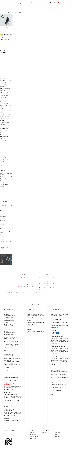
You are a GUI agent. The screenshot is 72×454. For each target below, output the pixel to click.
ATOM (45, 432)
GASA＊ (1, 65)
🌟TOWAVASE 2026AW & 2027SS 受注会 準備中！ (6, 35)
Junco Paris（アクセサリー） (5, 76)
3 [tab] (7, 27)
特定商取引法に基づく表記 (34, 436)
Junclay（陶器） (2, 74)
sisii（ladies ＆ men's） (4, 128)
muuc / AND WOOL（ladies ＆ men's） (5, 93)
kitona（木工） (2, 78)
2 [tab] (6, 27)
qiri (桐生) (1, 112)
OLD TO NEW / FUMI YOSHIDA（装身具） (6, 106)
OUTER (1, 176)
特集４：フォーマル (3, 228)
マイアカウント (58, 430)
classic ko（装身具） (3, 50)
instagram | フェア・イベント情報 (6, 244)
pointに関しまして (3, 218)
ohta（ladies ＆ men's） (4, 101)
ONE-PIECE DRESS (3, 178)
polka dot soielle (3, 108)
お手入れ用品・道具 (3, 205)
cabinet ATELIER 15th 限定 (4, 201)
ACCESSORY (2, 186)
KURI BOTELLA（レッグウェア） (5, 80)
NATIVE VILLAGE (3, 97)
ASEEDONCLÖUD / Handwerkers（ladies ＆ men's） (5, 40)
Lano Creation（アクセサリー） (5, 82)
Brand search (31, 3)
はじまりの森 (2, 153)
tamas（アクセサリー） (4, 138)
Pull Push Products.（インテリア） (6, 110)
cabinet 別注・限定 (4, 159)
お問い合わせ (2, 239)
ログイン (56, 434)
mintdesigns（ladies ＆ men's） (5, 88)
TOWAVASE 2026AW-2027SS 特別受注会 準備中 (6, 174)
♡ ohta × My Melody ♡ (4, 103)
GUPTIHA (1, 66)
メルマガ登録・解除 (45, 430)
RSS (43, 432)
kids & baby (3, 157)
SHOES (1, 192)
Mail (63, 2)
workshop (1, 165)
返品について (32, 432)
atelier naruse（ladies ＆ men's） (5, 44)
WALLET (1, 199)
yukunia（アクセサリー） (4, 147)
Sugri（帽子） (2, 134)
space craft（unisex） (4, 130)
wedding (2, 161)
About (39, 3)
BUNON (1, 46)
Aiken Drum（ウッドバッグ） (5, 37)
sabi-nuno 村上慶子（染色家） (5, 116)
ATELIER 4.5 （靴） (3, 42)
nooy (1, 99)
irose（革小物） (2, 70)
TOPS (1, 180)
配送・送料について (33, 430)
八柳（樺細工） (2, 151)
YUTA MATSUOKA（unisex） (5, 149)
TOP (4, 8)
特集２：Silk (2, 226)
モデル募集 (2, 236)
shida (1, 126)
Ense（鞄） (2, 57)
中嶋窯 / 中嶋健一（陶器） (4, 95)
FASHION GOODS (3, 197)
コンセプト (2, 214)
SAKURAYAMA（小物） (4, 118)
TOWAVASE (2, 142)
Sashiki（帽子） (2, 124)
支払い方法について (33, 434)
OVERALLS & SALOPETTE (4, 184)
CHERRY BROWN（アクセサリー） (6, 48)
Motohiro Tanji (2, 90)
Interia (1, 203)
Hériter (1, 68)
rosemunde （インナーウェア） (5, 114)
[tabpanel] (6, 20)
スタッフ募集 (2, 220)
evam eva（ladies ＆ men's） (5, 59)
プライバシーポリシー (33, 438)
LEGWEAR (2, 194)
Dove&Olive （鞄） (3, 55)
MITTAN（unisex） (3, 86)
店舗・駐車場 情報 (3, 216)
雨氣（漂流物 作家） (3, 144)
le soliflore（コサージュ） (4, 84)
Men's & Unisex (4, 155)
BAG (0, 188)
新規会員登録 (57, 432)
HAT (1, 190)
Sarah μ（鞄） (2, 120)
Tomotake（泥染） (3, 140)
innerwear (2, 195)
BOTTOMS (2, 182)
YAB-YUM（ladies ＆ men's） (5, 146)
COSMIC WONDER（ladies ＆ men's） (5, 53)
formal (2, 163)
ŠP (0, 132)
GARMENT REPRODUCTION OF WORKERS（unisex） (5, 62)
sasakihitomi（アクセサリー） (5, 122)
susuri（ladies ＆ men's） (4, 136)
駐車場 (1, 234)
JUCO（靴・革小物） (3, 72)
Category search (19, 3)
